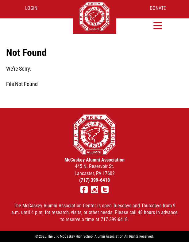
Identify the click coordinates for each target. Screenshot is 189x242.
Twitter (105, 189)
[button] (158, 25)
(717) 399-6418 (94, 180)
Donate (158, 8)
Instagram (94, 189)
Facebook (84, 189)
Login (31, 8)
